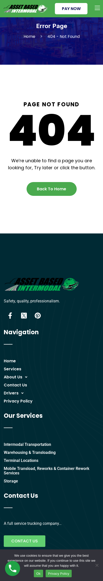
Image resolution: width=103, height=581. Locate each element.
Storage (11, 481)
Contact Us (15, 385)
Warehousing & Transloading (30, 452)
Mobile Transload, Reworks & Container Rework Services (46, 470)
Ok (38, 573)
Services (12, 369)
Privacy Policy (18, 401)
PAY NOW (71, 9)
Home (30, 36)
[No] (96, 565)
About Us (17, 377)
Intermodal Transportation (27, 444)
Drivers (15, 393)
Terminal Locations (21, 460)
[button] (53, 377)
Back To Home (51, 189)
